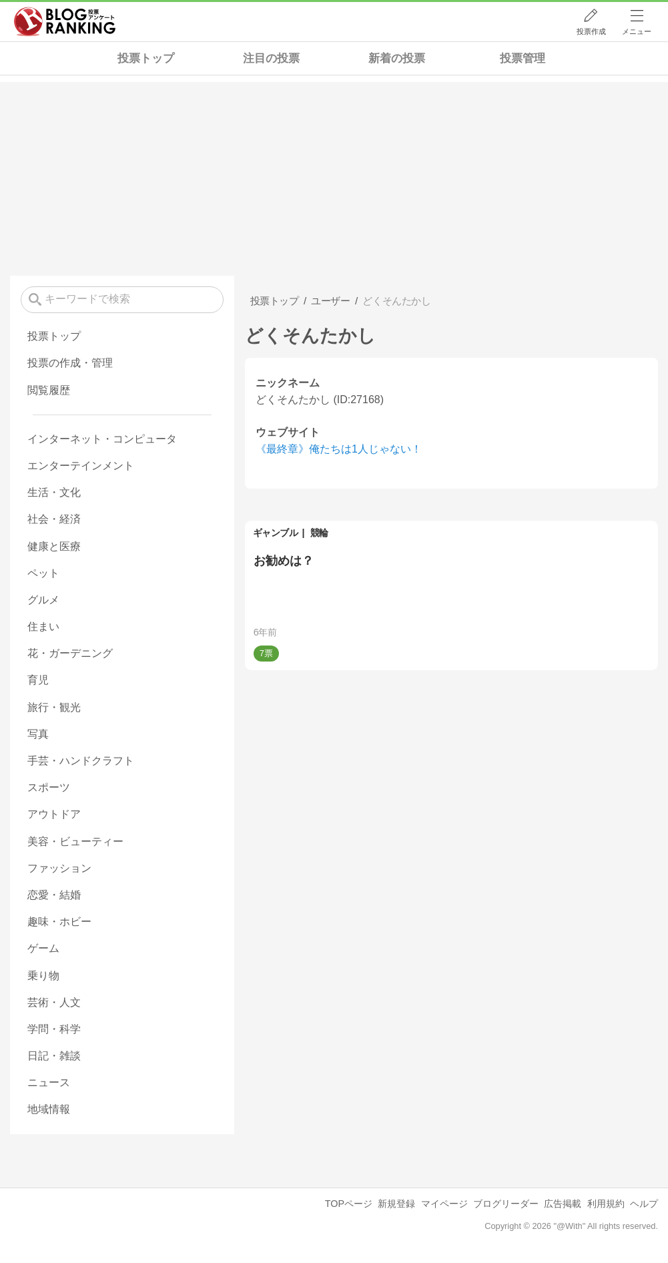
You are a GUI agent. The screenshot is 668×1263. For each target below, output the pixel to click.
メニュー (636, 31)
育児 (38, 680)
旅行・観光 (54, 707)
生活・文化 (54, 492)
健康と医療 (54, 546)
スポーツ (48, 787)
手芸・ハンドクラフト (80, 760)
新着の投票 (396, 58)
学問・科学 (54, 1029)
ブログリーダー (506, 1203)
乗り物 (43, 975)
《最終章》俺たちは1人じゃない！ (339, 449)
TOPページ (348, 1203)
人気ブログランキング (64, 22)
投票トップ (145, 58)
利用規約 (606, 1203)
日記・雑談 (54, 1055)
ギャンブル (275, 532)
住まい (43, 626)
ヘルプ (644, 1203)
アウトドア (54, 814)
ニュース (48, 1082)
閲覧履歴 (48, 390)
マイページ (444, 1203)
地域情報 (48, 1109)
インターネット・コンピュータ (102, 439)
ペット (43, 573)
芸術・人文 (54, 1002)
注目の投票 (271, 58)
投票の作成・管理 (70, 362)
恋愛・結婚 (54, 895)
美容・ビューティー (75, 841)
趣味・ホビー (59, 921)
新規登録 (396, 1203)
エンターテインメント (80, 465)
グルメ (43, 599)
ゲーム (43, 948)
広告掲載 (562, 1203)
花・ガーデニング (70, 653)
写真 (38, 734)
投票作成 (591, 31)
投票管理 (522, 58)
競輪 (319, 532)
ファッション (59, 868)
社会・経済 (54, 519)
